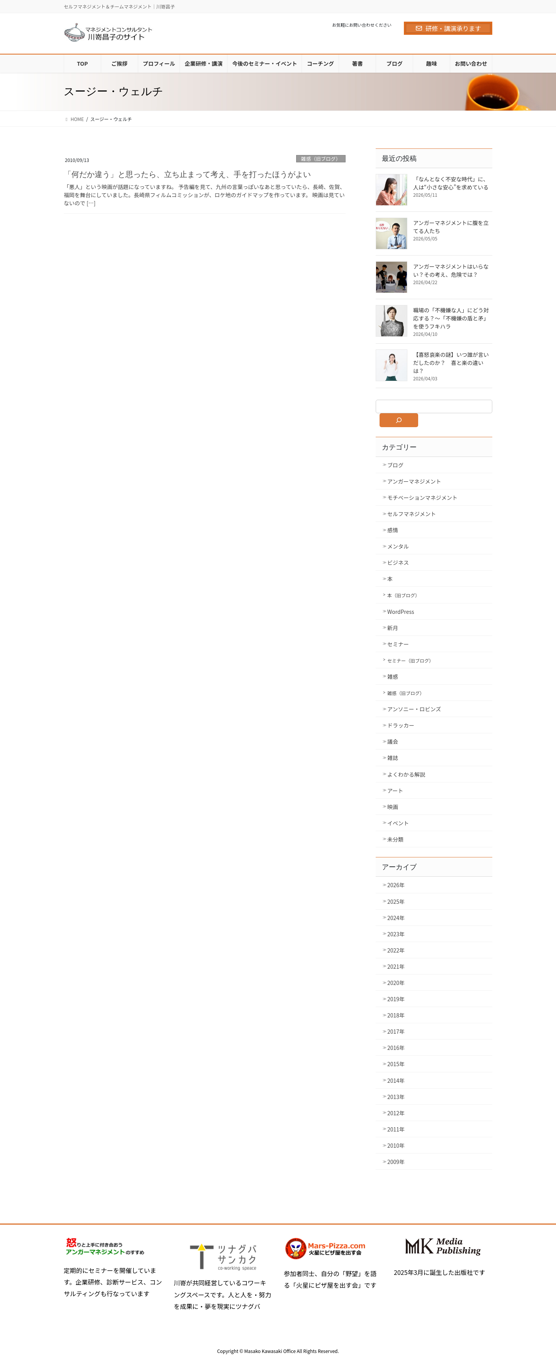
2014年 (396, 1080)
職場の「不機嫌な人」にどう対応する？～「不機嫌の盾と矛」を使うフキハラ (451, 318)
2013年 (396, 1097)
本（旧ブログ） (403, 595)
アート (395, 790)
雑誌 (392, 758)
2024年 (396, 918)
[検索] (399, 420)
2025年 (396, 901)
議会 (392, 741)
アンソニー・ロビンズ (414, 709)
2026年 (396, 885)
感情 (392, 530)
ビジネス (398, 562)
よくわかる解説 (406, 774)
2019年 (396, 999)
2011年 (396, 1129)
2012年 (396, 1113)
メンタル (398, 546)
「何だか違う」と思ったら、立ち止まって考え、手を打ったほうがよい (187, 174)
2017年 (396, 1031)
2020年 (396, 983)
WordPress (400, 611)
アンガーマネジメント (414, 481)
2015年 (396, 1064)
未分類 (395, 839)
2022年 (396, 950)
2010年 (396, 1145)
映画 (392, 807)
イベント (398, 823)
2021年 (396, 966)
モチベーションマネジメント (422, 497)
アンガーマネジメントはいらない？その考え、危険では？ (450, 270)
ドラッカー (400, 725)
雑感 (392, 676)
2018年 (396, 1015)
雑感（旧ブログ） (321, 158)
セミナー (398, 644)
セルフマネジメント (411, 514)
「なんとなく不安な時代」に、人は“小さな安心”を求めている (450, 183)
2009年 (396, 1162)
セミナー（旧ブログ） (410, 660)
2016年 (396, 1047)
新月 (392, 628)
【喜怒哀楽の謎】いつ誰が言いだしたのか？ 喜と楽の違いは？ (451, 363)
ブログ (395, 465)
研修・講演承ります (448, 28)
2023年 (396, 934)
